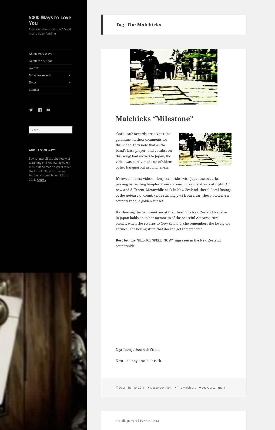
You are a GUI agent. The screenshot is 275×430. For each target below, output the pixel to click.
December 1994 (160, 387)
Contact (34, 90)
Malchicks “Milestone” (154, 118)
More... (41, 180)
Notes (32, 82)
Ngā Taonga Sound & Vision (138, 349)
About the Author (40, 61)
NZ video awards (40, 75)
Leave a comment (213, 387)
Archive (34, 68)
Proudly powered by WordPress (137, 421)
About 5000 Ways (40, 54)
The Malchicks (186, 387)
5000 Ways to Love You (50, 20)
